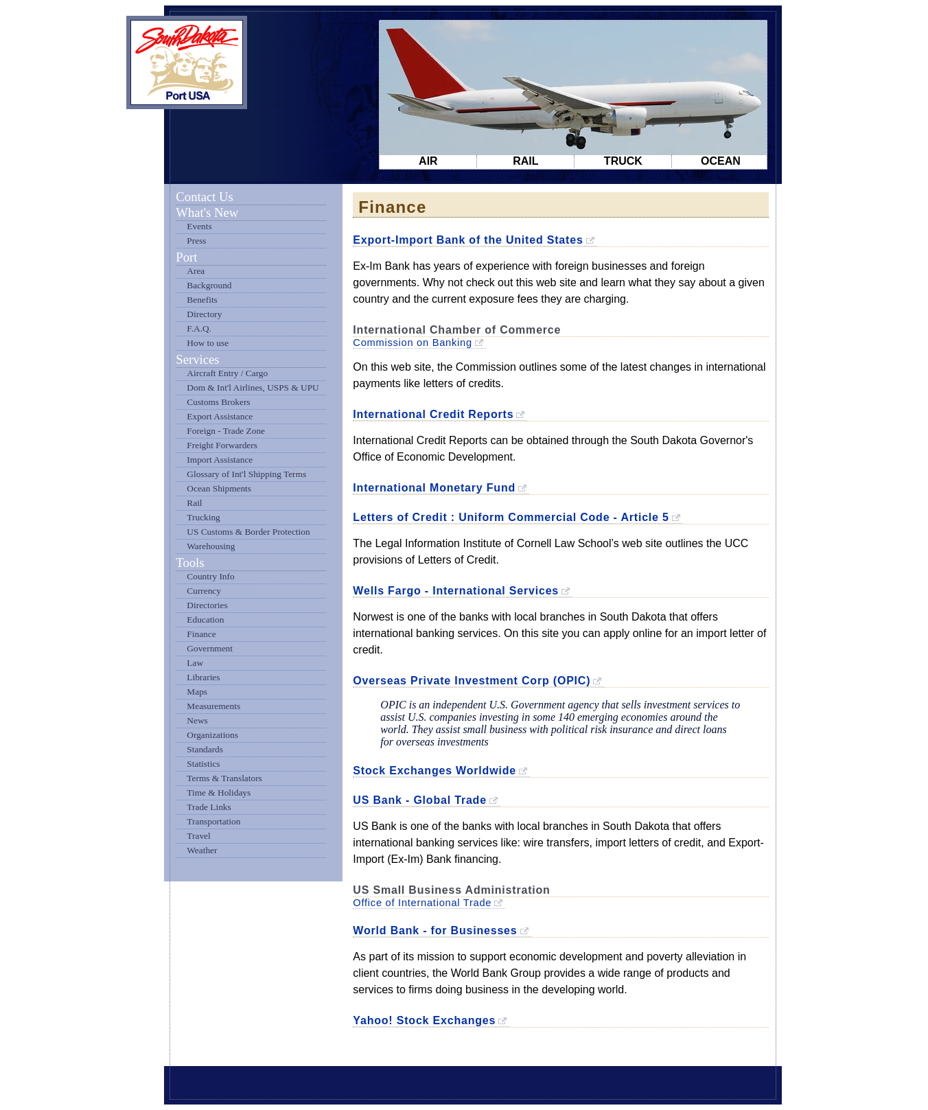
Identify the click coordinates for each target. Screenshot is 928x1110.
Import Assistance (220, 459)
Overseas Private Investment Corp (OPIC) (471, 680)
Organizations (212, 735)
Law (195, 663)
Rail (194, 503)
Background (209, 285)
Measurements (213, 706)
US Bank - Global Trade (420, 800)
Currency (204, 591)
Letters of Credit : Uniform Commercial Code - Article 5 (511, 517)
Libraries (203, 677)
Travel (198, 836)
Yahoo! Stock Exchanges (424, 1020)
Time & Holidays (219, 792)
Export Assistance (220, 416)
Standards (205, 749)
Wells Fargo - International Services (456, 591)
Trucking (203, 517)
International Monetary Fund (434, 488)
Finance (201, 634)
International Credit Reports (433, 414)
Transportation (213, 821)
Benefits (202, 299)
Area (196, 271)
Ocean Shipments (219, 488)
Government (210, 648)
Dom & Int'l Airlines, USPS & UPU (252, 387)
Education (205, 619)
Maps (197, 691)
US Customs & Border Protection (248, 532)
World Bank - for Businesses (435, 930)
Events (199, 226)
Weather (202, 850)
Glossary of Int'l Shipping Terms (246, 474)
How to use (208, 343)
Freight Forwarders (222, 445)
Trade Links (209, 807)
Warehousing (211, 546)
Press (196, 240)
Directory (204, 314)
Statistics (203, 764)
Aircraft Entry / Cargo (227, 373)
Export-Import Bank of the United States (468, 240)
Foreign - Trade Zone (226, 431)
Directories (207, 605)
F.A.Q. (199, 328)
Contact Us (204, 196)
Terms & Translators (224, 778)
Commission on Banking (412, 342)
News (197, 720)
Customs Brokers (218, 402)
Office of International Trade (422, 902)
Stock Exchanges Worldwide (434, 770)
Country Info (210, 576)
